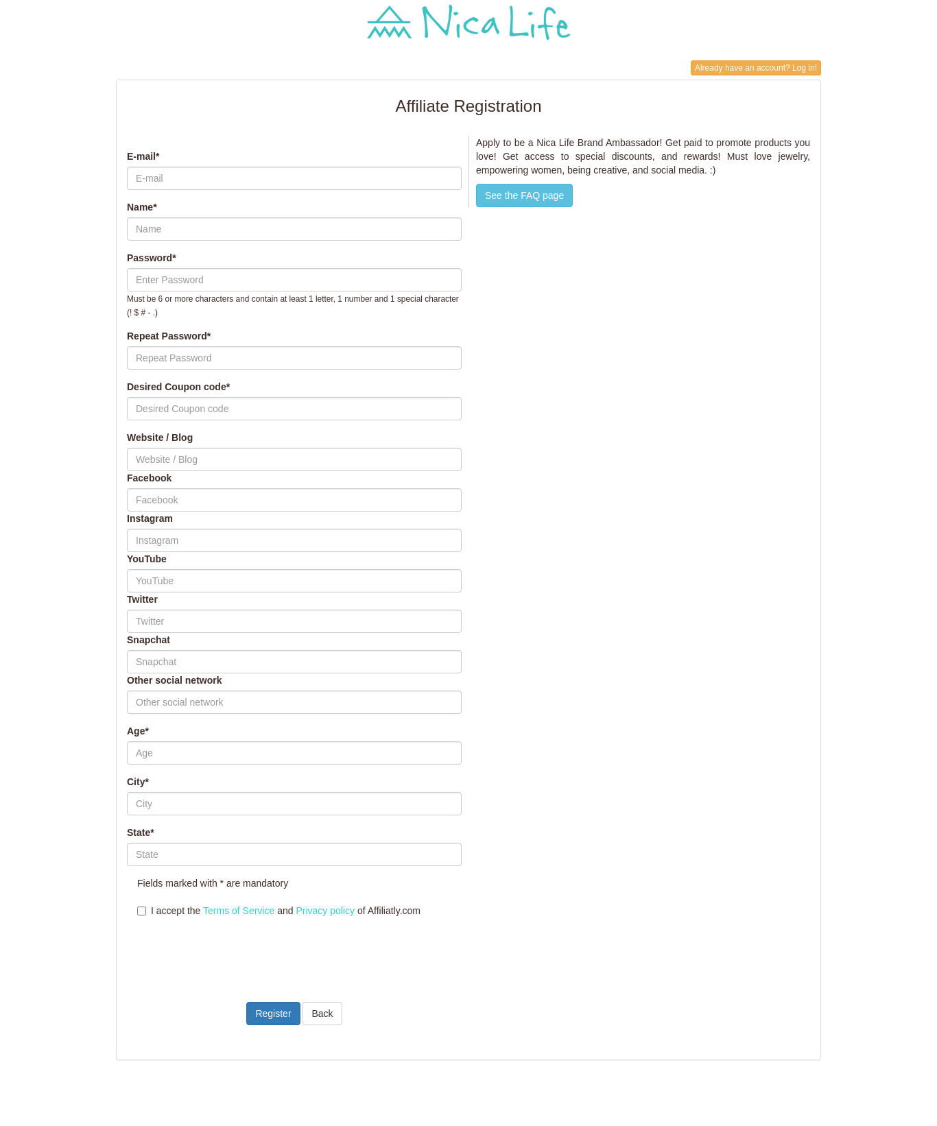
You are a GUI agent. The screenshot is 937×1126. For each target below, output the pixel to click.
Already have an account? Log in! (756, 68)
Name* (142, 207)
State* (140, 832)
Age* (138, 731)
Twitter (142, 599)
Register (273, 1013)
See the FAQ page (524, 195)
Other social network (174, 680)
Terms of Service (238, 910)
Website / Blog (160, 437)
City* (138, 781)
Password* (151, 257)
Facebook (149, 477)
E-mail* (143, 156)
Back (322, 1013)
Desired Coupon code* (178, 386)
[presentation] (231, 951)
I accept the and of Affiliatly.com (278, 910)
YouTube (147, 558)
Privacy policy (325, 910)
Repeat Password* (169, 336)
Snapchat (148, 639)
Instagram (150, 518)
